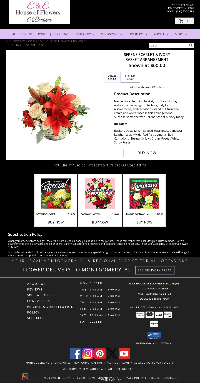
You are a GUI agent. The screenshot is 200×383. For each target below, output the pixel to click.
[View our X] (112, 358)
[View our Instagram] (88, 358)
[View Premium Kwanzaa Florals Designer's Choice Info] (144, 193)
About (161, 34)
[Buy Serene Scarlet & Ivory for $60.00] (146, 153)
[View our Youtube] (124, 358)
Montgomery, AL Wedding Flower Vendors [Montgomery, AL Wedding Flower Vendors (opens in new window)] (144, 362)
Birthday (61, 34)
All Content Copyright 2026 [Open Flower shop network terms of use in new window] (65, 377)
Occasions (112, 34)
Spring (26, 34)
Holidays (138, 34)
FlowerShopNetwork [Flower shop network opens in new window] (103, 377)
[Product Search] (168, 45)
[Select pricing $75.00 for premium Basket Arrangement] (130, 77)
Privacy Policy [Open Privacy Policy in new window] (133, 377)
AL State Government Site (119, 368)
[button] (184, 20)
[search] (191, 45)
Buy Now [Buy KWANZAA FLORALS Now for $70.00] (100, 222)
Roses (43, 34)
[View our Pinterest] (100, 358)
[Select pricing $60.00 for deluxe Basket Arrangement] (112, 77)
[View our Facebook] (75, 358)
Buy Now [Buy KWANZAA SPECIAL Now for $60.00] (56, 222)
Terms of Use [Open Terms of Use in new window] (111, 380)
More (181, 34)
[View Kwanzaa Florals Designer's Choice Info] (100, 193)
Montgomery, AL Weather (80, 368)
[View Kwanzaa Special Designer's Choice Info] (56, 193)
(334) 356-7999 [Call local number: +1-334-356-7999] (185, 11)
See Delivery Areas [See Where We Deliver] (155, 270)
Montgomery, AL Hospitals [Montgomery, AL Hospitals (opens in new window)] (92, 362)
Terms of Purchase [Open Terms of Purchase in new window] (161, 377)
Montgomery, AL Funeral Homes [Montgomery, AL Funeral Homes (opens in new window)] (48, 362)
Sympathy (85, 34)
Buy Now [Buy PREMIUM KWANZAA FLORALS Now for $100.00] (144, 222)
